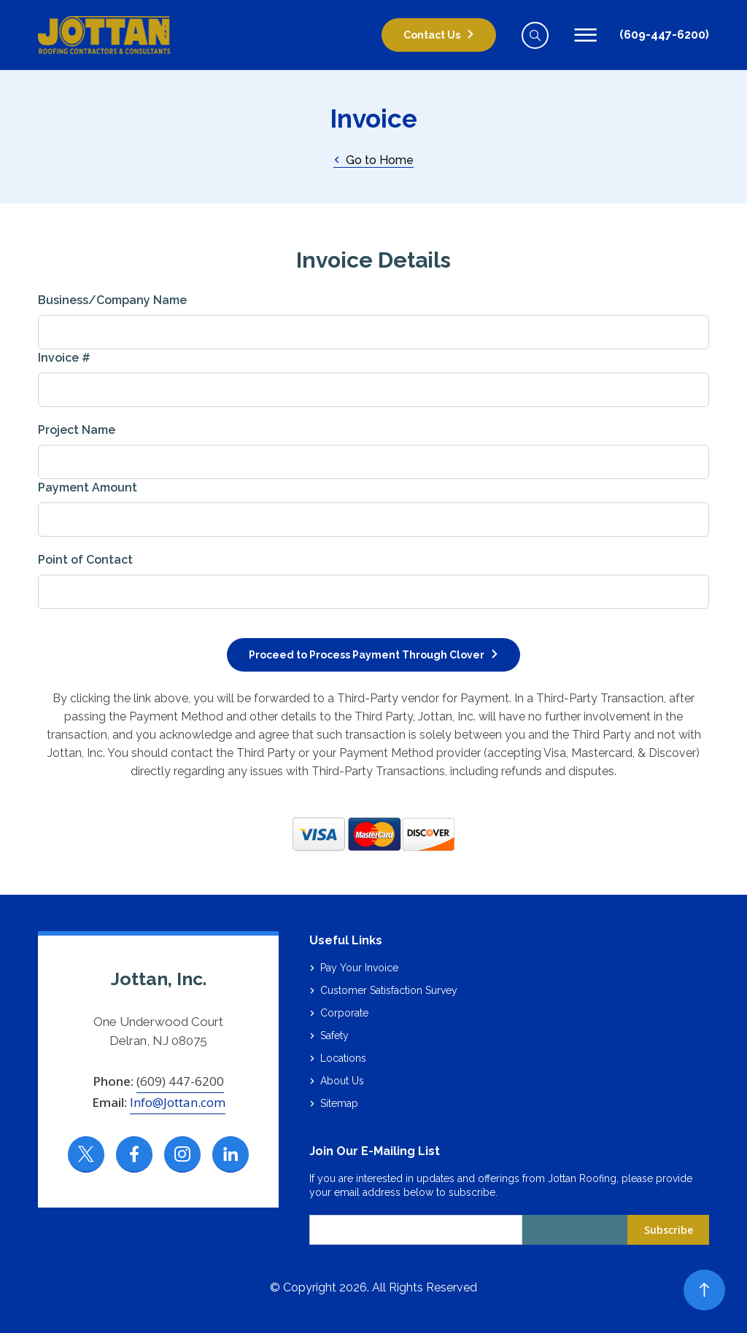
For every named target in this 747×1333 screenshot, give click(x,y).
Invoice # (64, 358)
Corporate (344, 1013)
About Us (342, 1081)
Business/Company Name (112, 300)
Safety (334, 1035)
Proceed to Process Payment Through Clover (366, 655)
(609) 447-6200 (180, 1081)
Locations (343, 1058)
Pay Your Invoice (359, 967)
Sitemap (339, 1103)
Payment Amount (87, 487)
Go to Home (373, 160)
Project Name (76, 430)
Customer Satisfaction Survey (388, 990)
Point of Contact (85, 560)
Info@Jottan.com (177, 1102)
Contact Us (431, 35)
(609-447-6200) (664, 35)
